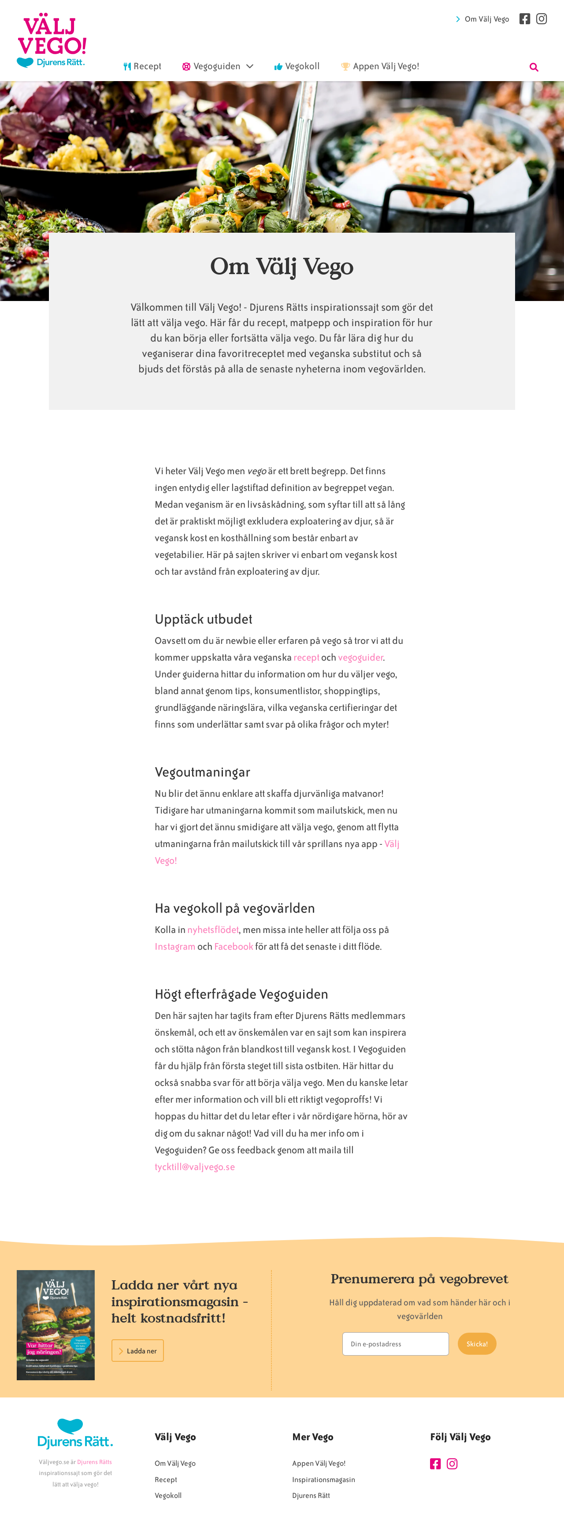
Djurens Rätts (94, 1462)
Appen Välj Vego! (318, 1463)
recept (306, 657)
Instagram (175, 946)
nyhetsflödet (213, 930)
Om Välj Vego (487, 19)
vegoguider (360, 657)
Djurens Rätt (311, 1495)
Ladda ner (142, 1351)
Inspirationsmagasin (323, 1479)
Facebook (233, 946)
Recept (166, 1479)
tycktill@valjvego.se (196, 1167)
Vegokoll (168, 1495)
